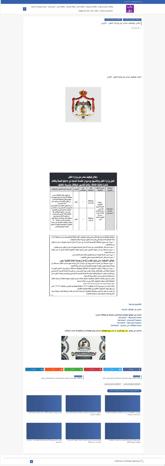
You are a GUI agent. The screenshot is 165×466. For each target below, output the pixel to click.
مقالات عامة (94, 11)
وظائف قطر (80, 7)
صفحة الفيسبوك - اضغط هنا (129, 318)
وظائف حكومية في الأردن (131, 19)
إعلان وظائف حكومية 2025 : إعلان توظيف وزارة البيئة (44, 412)
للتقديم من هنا (134, 304)
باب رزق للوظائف (119, 461)
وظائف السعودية (90, 7)
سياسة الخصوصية (136, 1)
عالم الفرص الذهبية (105, 11)
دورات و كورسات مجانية (38, 7)
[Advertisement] (82, 49)
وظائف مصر (60, 7)
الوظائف (66, 331)
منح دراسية (51, 7)
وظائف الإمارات (70, 7)
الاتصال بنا (126, 1)
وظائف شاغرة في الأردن (104, 7)
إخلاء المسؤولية (83, 11)
